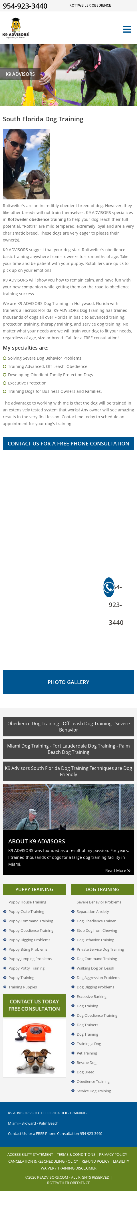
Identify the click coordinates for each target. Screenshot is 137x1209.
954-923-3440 (113, 602)
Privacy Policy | (114, 1154)
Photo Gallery (68, 682)
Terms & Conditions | (78, 1154)
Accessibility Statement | (32, 1154)
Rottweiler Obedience (68, 1182)
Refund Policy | (97, 1161)
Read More (117, 870)
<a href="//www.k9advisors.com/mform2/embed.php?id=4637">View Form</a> (68, 556)
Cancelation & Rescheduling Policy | (45, 1161)
